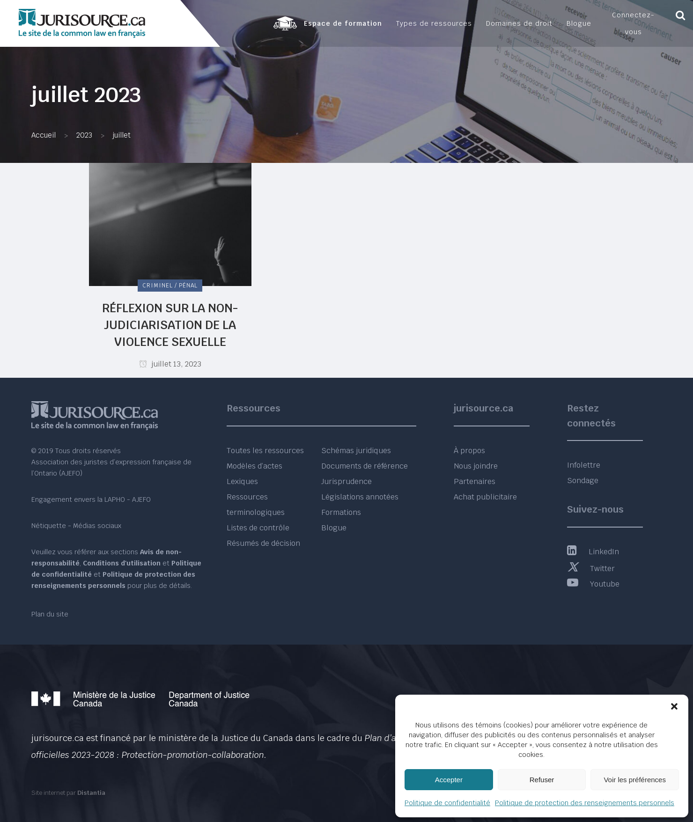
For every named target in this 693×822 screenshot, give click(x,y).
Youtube (593, 584)
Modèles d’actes (254, 466)
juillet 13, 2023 (170, 364)
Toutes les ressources (265, 450)
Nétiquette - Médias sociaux (76, 525)
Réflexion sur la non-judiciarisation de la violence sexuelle (170, 325)
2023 (84, 135)
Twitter (591, 568)
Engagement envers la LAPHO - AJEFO (91, 499)
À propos (469, 450)
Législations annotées (359, 497)
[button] (674, 706)
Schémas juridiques (356, 450)
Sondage (582, 480)
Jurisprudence (346, 481)
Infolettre (583, 465)
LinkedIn (593, 552)
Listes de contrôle (258, 528)
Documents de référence (364, 466)
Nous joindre (476, 466)
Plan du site (49, 614)
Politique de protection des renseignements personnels (584, 803)
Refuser (542, 780)
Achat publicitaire (485, 497)
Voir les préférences (635, 780)
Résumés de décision (263, 543)
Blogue (333, 528)
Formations (341, 512)
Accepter (449, 780)
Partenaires (474, 481)
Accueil (43, 135)
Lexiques (242, 481)
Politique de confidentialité (447, 803)
